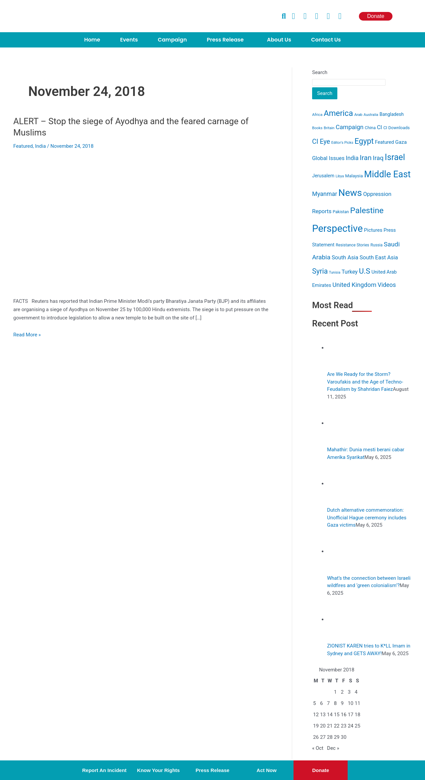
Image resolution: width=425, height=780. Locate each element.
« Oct (317, 748)
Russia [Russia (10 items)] (376, 245)
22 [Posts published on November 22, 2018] (337, 726)
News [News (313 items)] (350, 192)
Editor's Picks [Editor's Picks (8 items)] (342, 142)
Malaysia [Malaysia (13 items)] (354, 175)
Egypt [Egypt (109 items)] (364, 141)
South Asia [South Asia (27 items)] (345, 257)
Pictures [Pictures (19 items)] (373, 230)
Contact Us (326, 39)
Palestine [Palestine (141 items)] (367, 210)
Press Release (225, 39)
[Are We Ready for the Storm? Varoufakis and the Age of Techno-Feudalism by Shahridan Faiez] (346, 348)
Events (129, 39)
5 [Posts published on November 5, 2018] (314, 703)
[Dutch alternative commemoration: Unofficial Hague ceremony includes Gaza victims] (346, 483)
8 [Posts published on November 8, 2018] (335, 703)
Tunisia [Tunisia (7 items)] (334, 272)
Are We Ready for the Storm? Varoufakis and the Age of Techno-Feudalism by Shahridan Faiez (365, 381)
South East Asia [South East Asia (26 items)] (379, 257)
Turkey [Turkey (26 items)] (350, 272)
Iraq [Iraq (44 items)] (378, 158)
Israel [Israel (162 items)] (395, 157)
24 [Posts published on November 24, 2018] (350, 726)
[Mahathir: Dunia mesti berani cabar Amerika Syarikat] (346, 423)
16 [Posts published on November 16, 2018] (344, 715)
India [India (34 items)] (352, 158)
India (40, 146)
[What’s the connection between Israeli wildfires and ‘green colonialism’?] (346, 551)
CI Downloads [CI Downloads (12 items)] (396, 127)
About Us (279, 39)
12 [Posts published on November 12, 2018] (316, 715)
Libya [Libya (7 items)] (340, 176)
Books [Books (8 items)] (317, 128)
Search (319, 72)
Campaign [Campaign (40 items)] (350, 127)
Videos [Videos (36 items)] (387, 284)
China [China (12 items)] (370, 127)
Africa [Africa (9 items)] (317, 114)
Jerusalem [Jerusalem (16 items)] (323, 175)
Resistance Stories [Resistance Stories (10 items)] (352, 245)
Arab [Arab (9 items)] (358, 114)
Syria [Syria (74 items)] (320, 271)
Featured (23, 146)
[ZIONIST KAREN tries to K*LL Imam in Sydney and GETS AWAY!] (346, 619)
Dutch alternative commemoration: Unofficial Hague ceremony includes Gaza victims (366, 517)
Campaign (172, 39)
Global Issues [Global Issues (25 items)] (328, 158)
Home (92, 39)
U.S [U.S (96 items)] (364, 271)
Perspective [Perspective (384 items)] (337, 228)
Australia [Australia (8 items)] (371, 115)
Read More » (27, 335)
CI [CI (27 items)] (379, 127)
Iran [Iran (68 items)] (366, 157)
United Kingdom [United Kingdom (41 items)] (354, 285)
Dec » (333, 748)
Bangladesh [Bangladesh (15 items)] (392, 114)
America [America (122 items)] (338, 113)
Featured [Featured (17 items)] (384, 142)
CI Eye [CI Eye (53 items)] (321, 141)
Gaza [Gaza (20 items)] (401, 142)
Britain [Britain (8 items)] (329, 128)
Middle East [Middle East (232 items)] (387, 174)
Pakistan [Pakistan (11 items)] (341, 211)
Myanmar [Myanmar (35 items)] (324, 193)
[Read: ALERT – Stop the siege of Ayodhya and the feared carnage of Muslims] (119, 226)
